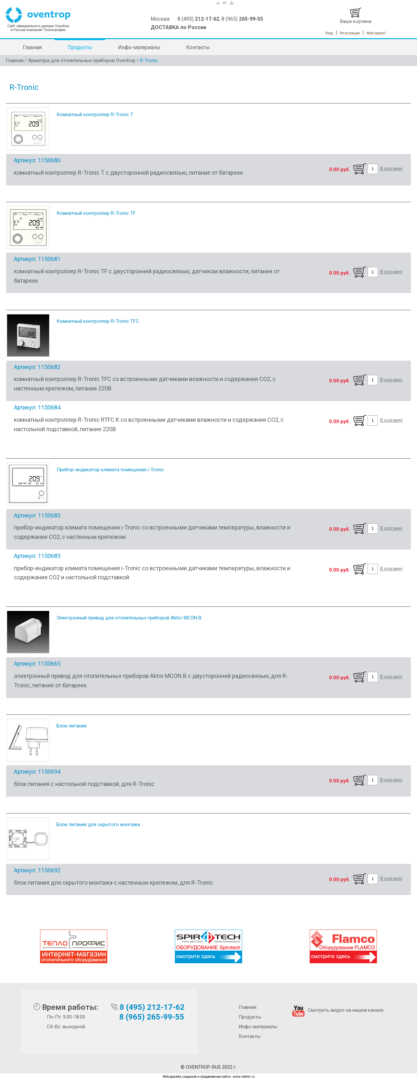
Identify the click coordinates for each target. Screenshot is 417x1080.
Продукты (80, 47)
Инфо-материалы (139, 47)
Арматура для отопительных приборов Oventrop (81, 60)
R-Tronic (149, 60)
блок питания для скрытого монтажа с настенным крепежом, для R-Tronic (113, 882)
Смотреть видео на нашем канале (337, 1010)
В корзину (391, 168)
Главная (32, 47)
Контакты (198, 47)
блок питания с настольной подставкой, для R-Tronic (84, 783)
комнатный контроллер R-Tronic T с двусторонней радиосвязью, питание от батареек (128, 172)
